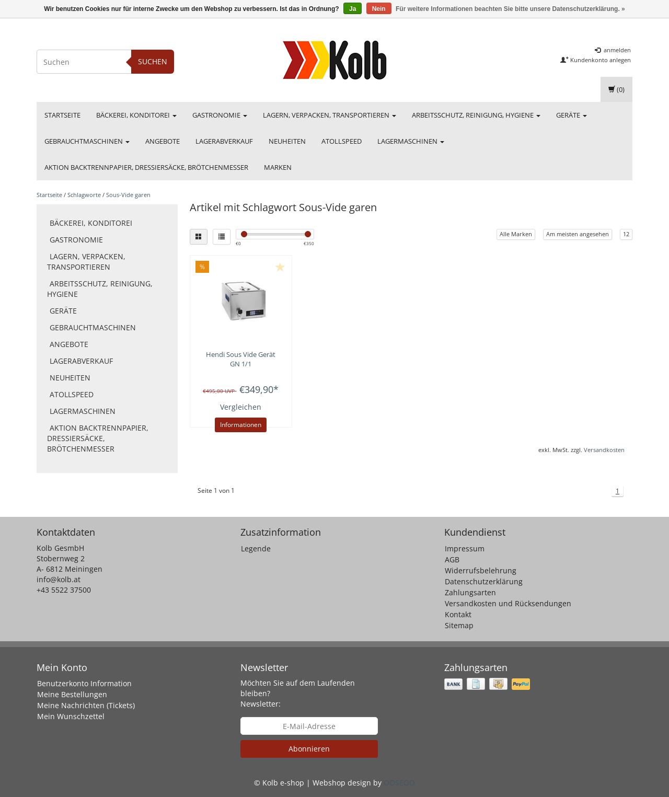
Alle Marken (516, 234)
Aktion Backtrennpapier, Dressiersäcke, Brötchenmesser (146, 167)
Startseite (62, 115)
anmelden (613, 50)
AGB (452, 559)
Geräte (571, 115)
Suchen (152, 61)
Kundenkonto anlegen (595, 60)
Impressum (465, 548)
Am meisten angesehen (577, 234)
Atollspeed (341, 141)
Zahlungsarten (470, 592)
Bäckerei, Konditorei (136, 115)
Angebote (162, 141)
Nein (379, 9)
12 (626, 234)
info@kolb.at (58, 579)
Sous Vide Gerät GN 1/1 (240, 359)
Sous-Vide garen (128, 195)
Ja (352, 9)
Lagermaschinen (410, 141)
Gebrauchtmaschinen (87, 141)
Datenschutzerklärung (484, 581)
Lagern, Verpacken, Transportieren (329, 115)
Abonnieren (309, 749)
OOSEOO (399, 783)
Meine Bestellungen (72, 694)
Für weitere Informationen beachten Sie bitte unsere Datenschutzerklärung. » (510, 9)
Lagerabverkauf (224, 141)
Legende (256, 548)
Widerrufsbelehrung (480, 570)
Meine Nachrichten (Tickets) (86, 705)
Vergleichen (240, 407)
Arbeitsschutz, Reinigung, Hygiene (476, 115)
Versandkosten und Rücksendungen (508, 603)
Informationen (240, 424)
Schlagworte (84, 195)
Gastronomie (219, 115)
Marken (278, 167)
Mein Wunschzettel (71, 716)
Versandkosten (604, 450)
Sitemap (459, 625)
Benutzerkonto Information (84, 683)
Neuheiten (287, 141)
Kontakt (458, 614)
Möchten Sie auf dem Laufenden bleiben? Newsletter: (297, 693)
